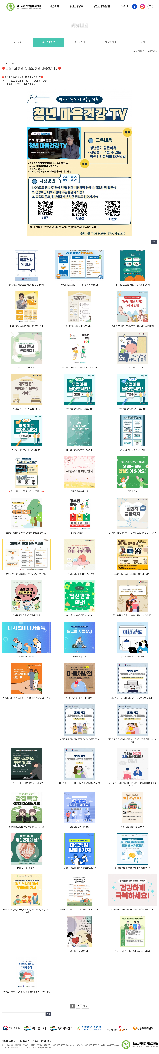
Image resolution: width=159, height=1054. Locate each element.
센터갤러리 (79, 42)
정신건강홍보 (48, 42)
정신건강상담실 (101, 6)
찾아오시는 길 (45, 1041)
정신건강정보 (76, 6)
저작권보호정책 (23, 1041)
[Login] (54, 1048)
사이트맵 (34, 1041)
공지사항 (17, 42)
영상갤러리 (110, 42)
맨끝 (85, 1006)
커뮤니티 (124, 6)
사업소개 (54, 6)
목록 (154, 242)
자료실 (141, 42)
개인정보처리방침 (8, 1041)
